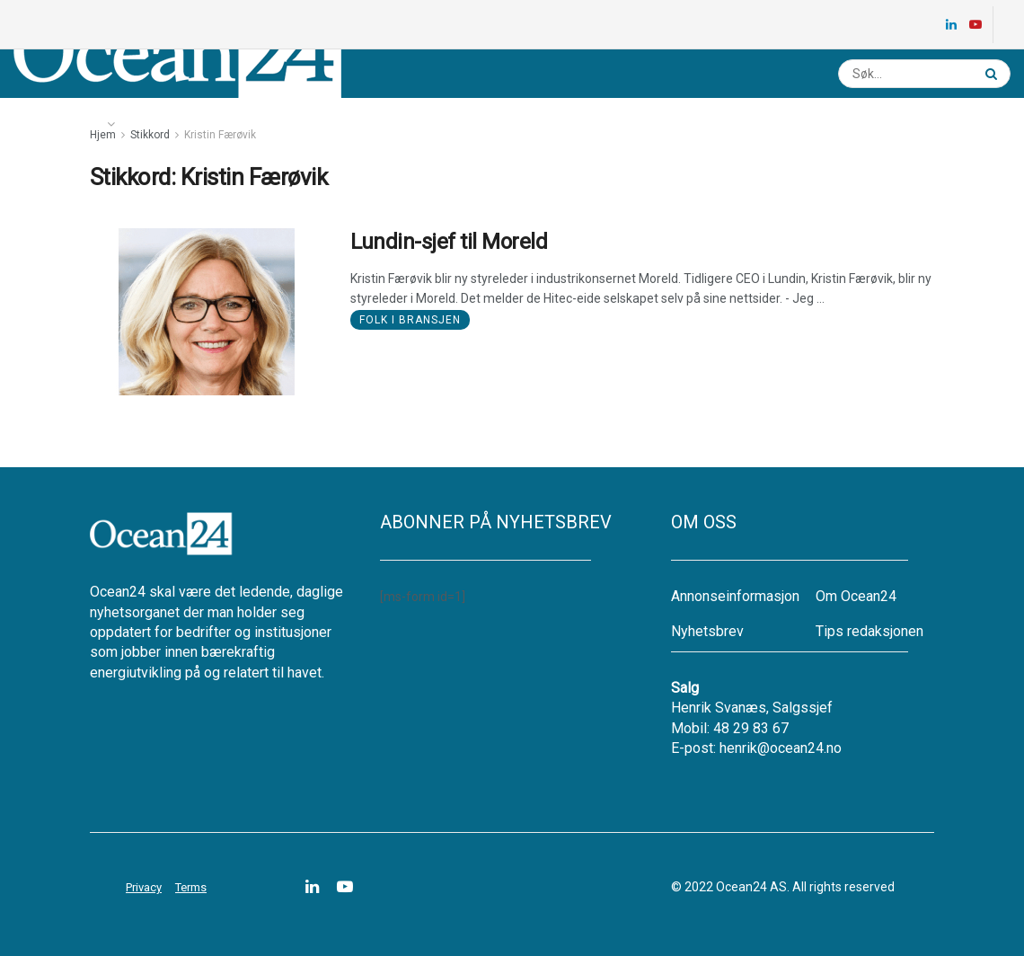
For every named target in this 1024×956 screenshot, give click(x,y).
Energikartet (176, 124)
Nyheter (64, 124)
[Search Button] (993, 73)
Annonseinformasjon (735, 596)
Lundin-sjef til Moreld (448, 241)
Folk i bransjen (410, 320)
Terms (191, 887)
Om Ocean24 (856, 596)
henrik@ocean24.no (780, 748)
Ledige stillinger (294, 124)
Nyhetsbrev (406, 124)
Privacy (144, 887)
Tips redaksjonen (869, 631)
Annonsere (502, 124)
